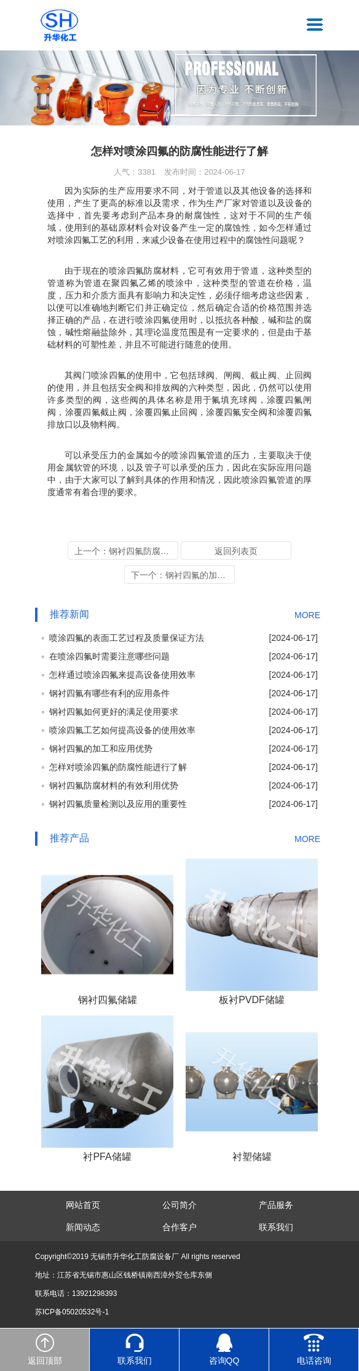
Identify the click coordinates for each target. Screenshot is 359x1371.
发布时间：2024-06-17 (204, 172)
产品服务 (276, 1205)
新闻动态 (83, 1227)
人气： (135, 172)
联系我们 (276, 1227)
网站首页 (83, 1205)
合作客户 (179, 1227)
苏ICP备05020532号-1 (72, 1312)
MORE (307, 615)
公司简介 (179, 1205)
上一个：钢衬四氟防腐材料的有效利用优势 (126, 551)
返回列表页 (236, 551)
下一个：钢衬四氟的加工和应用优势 (183, 575)
